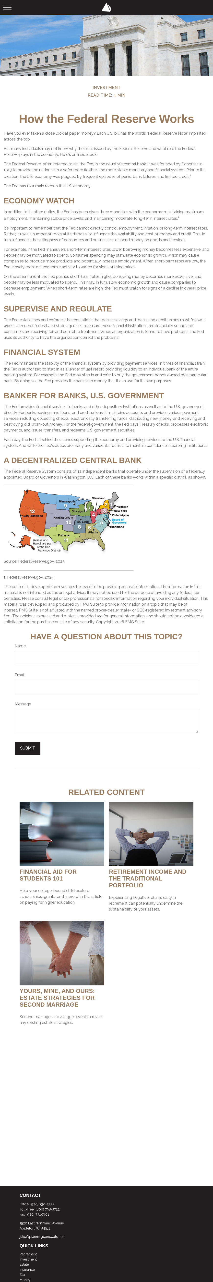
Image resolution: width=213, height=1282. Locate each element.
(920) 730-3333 (42, 1204)
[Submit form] (27, 748)
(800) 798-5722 (48, 1209)
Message (23, 704)
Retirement (28, 1254)
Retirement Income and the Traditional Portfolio (147, 878)
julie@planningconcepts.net (41, 1237)
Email (20, 675)
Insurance (27, 1270)
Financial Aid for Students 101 (48, 875)
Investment (28, 1259)
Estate (24, 1264)
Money (25, 1280)
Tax (22, 1275)
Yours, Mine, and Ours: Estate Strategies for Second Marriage (57, 998)
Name (20, 646)
